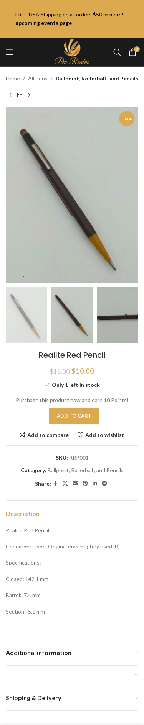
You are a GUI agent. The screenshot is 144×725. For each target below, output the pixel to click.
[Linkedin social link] (94, 483)
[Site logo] (72, 51)
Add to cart (74, 416)
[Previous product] (10, 95)
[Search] (117, 52)
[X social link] (65, 483)
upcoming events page (43, 23)
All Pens (38, 78)
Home (13, 78)
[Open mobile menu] (9, 52)
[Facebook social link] (55, 483)
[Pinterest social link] (85, 483)
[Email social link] (75, 483)
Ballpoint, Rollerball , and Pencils (97, 78)
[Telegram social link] (104, 483)
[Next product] (28, 95)
